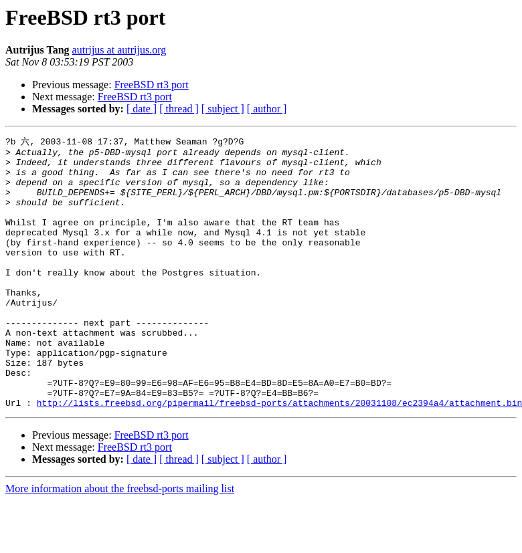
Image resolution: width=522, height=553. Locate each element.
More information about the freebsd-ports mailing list (119, 541)
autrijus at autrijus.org (119, 50)
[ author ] (267, 108)
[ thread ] (179, 108)
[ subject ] (222, 108)
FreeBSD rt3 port (151, 84)
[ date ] (141, 108)
